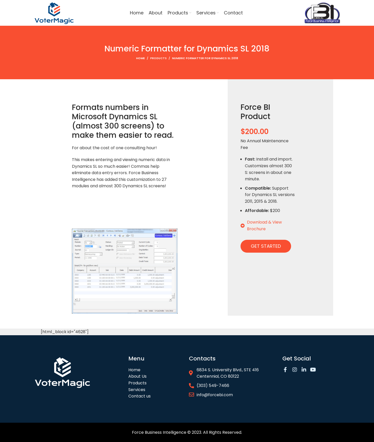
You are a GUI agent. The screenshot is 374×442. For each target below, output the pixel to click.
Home (140, 58)
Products (158, 58)
